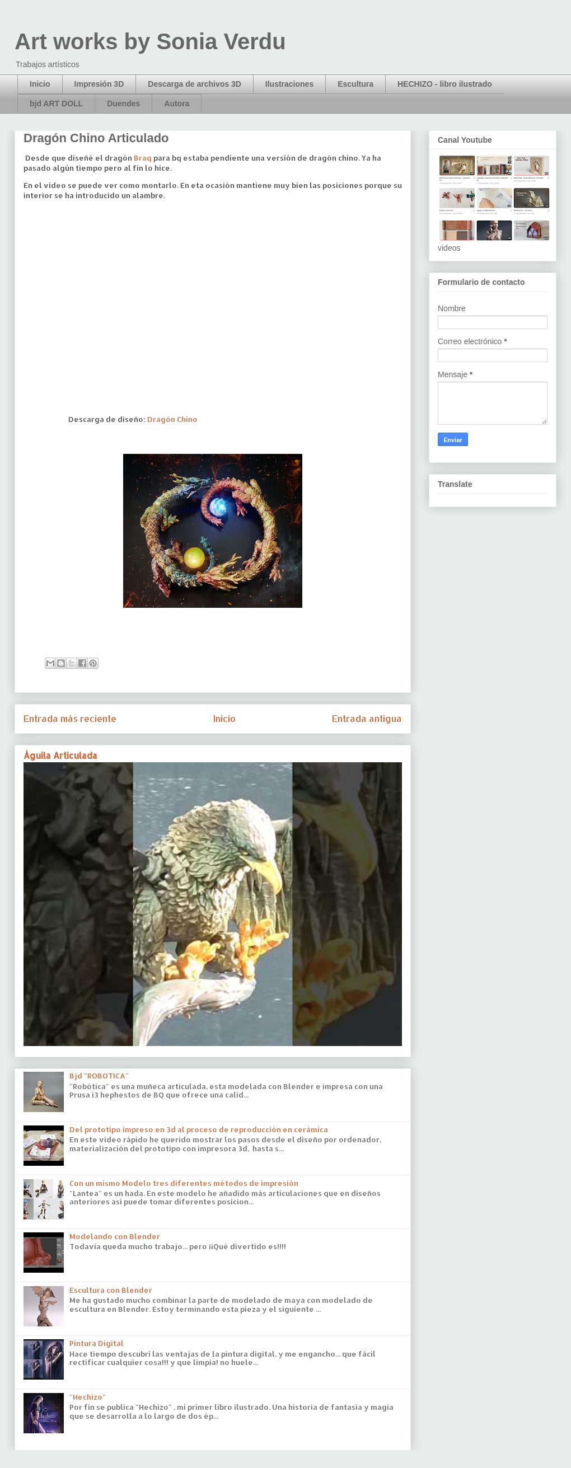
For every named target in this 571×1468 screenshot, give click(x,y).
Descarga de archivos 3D (194, 83)
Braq (143, 157)
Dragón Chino (172, 419)
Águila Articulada (60, 755)
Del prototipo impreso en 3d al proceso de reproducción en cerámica (198, 1129)
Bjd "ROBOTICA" (99, 1075)
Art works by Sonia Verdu (150, 41)
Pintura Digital (96, 1343)
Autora (176, 103)
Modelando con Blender (114, 1236)
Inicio (40, 83)
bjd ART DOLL (56, 103)
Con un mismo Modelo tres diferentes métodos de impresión (183, 1183)
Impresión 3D (99, 83)
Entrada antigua (367, 718)
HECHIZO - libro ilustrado (444, 83)
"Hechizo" (87, 1396)
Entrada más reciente (70, 718)
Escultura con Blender (110, 1290)
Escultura (355, 83)
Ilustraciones (289, 83)
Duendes (123, 103)
